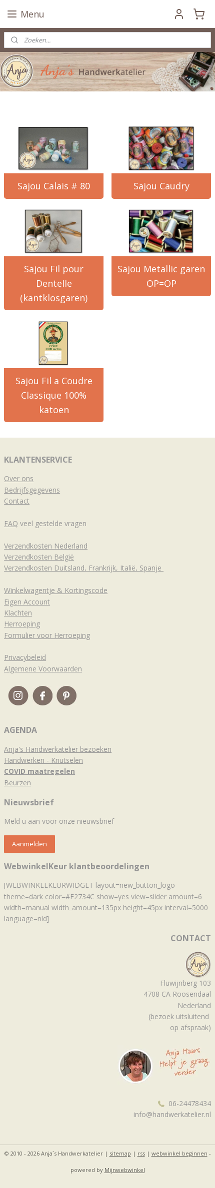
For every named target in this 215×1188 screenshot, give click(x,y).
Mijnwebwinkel (124, 1170)
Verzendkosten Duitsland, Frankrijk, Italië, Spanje (84, 568)
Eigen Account (27, 601)
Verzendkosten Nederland (46, 546)
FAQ (11, 523)
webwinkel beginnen (180, 1153)
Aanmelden (29, 843)
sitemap (120, 1153)
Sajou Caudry (162, 186)
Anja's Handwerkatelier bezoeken (58, 749)
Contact (17, 501)
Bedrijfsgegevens (32, 490)
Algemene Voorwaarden (43, 668)
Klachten (18, 612)
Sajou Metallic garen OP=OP (161, 276)
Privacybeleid (25, 657)
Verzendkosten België (39, 557)
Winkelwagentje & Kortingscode (56, 590)
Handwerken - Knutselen (43, 760)
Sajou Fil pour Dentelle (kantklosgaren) (54, 283)
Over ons (19, 478)
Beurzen (17, 782)
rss (141, 1153)
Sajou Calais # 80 (54, 186)
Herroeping (22, 623)
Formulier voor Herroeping (47, 635)
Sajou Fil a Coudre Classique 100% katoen (54, 395)
